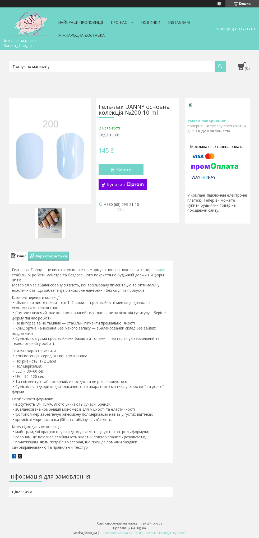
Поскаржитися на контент (120, 533)
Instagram (179, 22)
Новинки (150, 22)
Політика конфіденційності (166, 533)
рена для (157, 269)
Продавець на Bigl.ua (129, 528)
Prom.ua (156, 523)
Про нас (119, 22)
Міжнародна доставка (81, 35)
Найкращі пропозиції (80, 22)
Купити (123, 170)
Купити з (125, 185)
